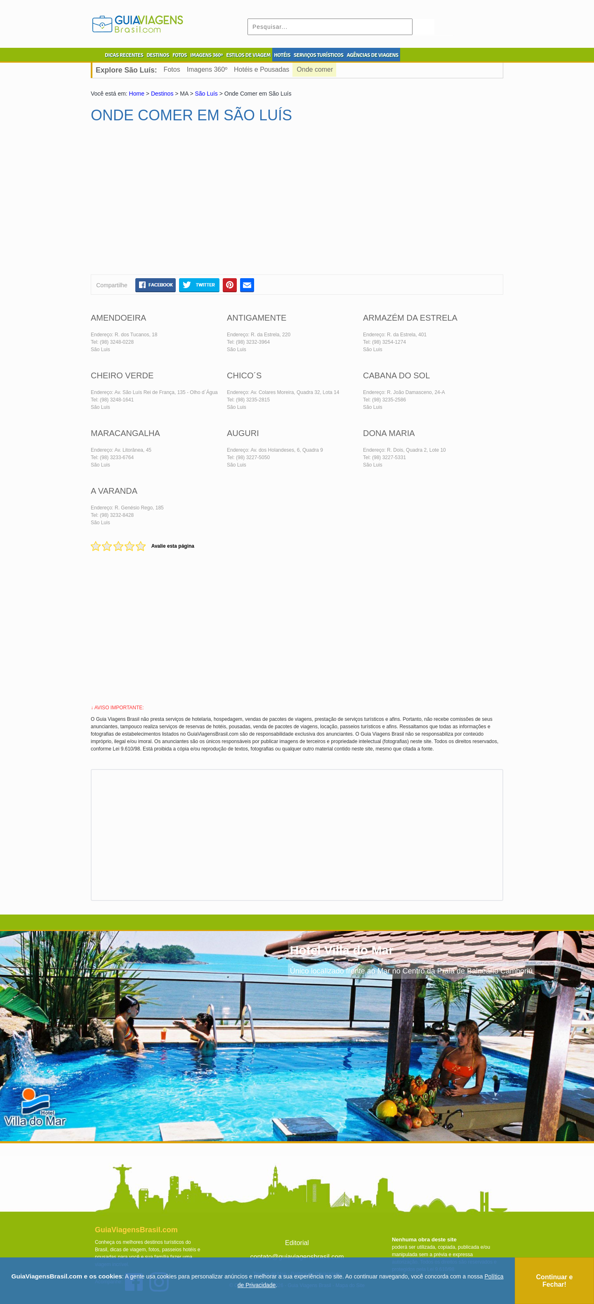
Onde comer (315, 69)
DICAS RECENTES (124, 55)
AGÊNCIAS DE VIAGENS (372, 55)
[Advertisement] (170, 202)
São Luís (206, 93)
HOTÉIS (282, 55)
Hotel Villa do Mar (342, 950)
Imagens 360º (207, 69)
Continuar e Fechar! (554, 1281)
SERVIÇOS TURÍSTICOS (318, 55)
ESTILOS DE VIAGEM (248, 55)
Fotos (172, 69)
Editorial (297, 1242)
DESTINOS (157, 55)
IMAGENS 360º (206, 55)
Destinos (162, 93)
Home (136, 93)
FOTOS (179, 55)
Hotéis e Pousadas (261, 69)
